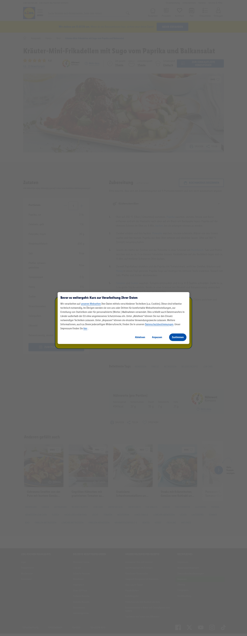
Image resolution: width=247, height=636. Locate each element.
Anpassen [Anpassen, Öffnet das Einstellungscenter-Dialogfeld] (157, 337)
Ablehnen (140, 337)
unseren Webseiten (91, 303)
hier (85, 328)
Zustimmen (178, 337)
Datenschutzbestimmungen (159, 324)
